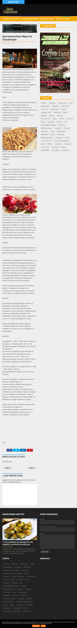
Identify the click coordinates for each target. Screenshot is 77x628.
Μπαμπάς (59, 122)
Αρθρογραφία (45, 106)
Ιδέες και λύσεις (45, 119)
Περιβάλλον (44, 134)
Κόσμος (43, 122)
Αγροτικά (66, 19)
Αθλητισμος (52, 103)
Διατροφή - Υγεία (46, 112)
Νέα (66, 122)
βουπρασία (54, 109)
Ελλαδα (59, 19)
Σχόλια (43, 144)
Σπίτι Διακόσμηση (46, 141)
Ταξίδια (50, 144)
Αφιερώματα (44, 109)
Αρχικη (5, 19)
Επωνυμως (60, 115)
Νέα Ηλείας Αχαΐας (46, 128)
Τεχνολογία (58, 144)
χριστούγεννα (45, 147)
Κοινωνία (61, 119)
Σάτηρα (67, 138)
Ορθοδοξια (44, 131)
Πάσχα (52, 131)
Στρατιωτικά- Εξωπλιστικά (61, 141)
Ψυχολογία (55, 147)
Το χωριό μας (67, 144)
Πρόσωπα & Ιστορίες (47, 138)
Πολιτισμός (61, 134)
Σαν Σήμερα (59, 138)
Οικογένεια (57, 128)
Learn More (36, 626)
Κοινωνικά (70, 119)
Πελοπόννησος (17, 26)
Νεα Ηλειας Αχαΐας (48, 19)
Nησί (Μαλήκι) (45, 150)
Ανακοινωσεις (62, 103)
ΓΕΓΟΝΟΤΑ (63, 109)
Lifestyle (63, 147)
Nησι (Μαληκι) (14, 19)
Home (7, 26)
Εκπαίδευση (57, 112)
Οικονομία (66, 128)
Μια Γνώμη (51, 122)
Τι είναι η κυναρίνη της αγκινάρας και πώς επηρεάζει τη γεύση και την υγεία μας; (17, 543)
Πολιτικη (52, 134)
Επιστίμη (51, 115)
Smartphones (65, 150)
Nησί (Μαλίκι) (55, 150)
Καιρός (55, 119)
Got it (43, 626)
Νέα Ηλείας (61, 125)
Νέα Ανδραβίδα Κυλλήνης (48, 125)
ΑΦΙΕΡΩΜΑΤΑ (65, 106)
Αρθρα (71, 103)
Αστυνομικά (55, 106)
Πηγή (4, 442)
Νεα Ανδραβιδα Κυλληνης (30, 19)
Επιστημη (43, 115)
